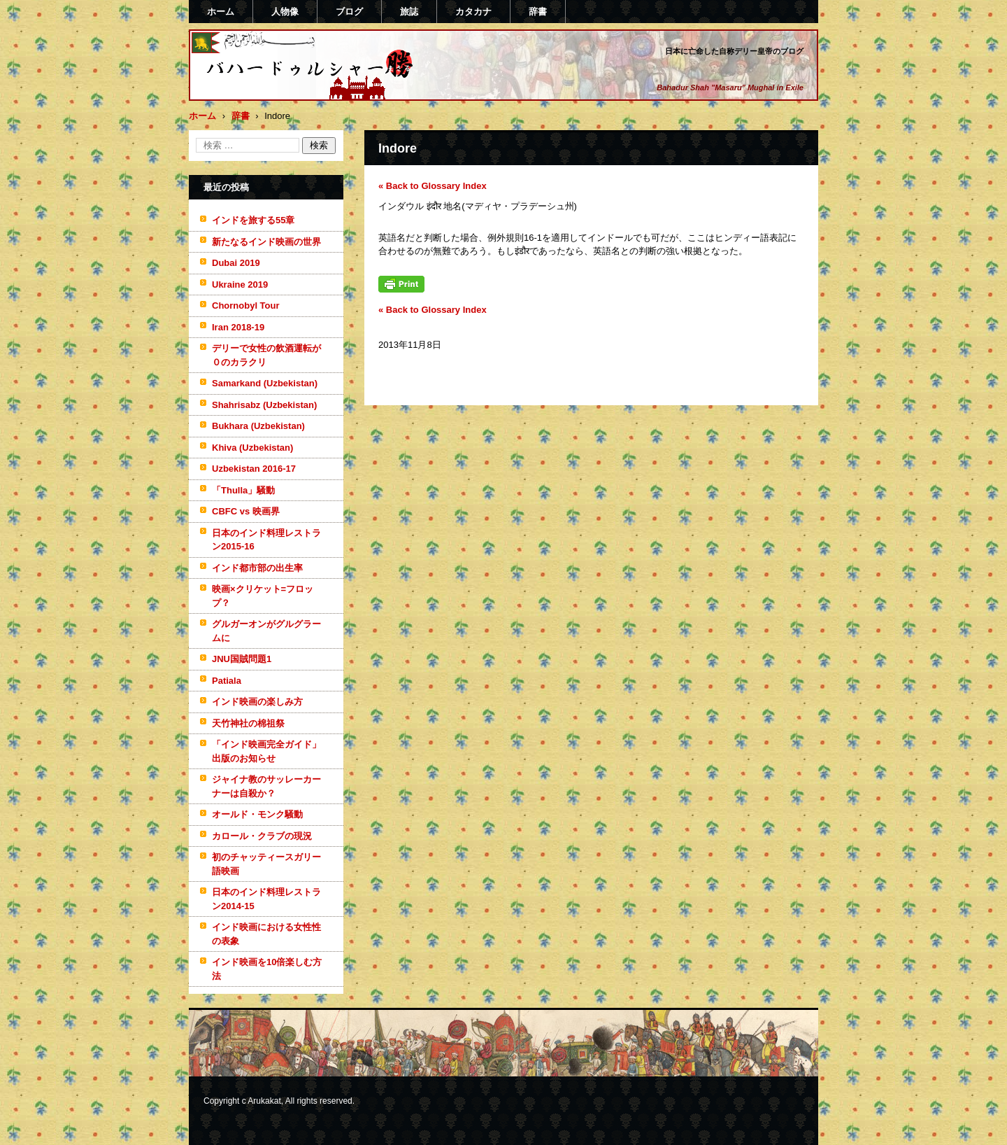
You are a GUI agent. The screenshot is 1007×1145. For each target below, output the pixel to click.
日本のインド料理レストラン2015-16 (266, 540)
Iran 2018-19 (238, 327)
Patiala (226, 680)
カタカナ (473, 11)
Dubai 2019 (236, 263)
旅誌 (409, 11)
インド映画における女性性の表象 (266, 934)
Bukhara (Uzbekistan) (258, 426)
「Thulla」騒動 (243, 490)
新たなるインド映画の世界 (266, 242)
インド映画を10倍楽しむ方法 (267, 969)
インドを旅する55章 (253, 220)
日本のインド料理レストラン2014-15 (266, 899)
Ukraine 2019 (240, 284)
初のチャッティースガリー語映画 (266, 864)
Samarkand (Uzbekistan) (264, 383)
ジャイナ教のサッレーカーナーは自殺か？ (266, 786)
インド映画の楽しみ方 (257, 701)
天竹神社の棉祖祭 (248, 723)
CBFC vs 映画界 (246, 511)
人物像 (285, 11)
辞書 (538, 11)
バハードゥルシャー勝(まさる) (291, 93)
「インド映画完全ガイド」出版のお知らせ (266, 751)
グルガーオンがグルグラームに (266, 631)
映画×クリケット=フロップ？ (262, 596)
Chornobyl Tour (246, 305)
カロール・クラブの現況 (262, 836)
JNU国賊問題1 (241, 659)
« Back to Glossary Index (432, 186)
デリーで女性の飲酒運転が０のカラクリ (266, 355)
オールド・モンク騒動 (257, 814)
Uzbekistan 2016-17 (254, 468)
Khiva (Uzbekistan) (252, 447)
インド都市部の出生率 (257, 568)
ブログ (349, 11)
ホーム (220, 11)
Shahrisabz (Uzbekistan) (264, 405)
